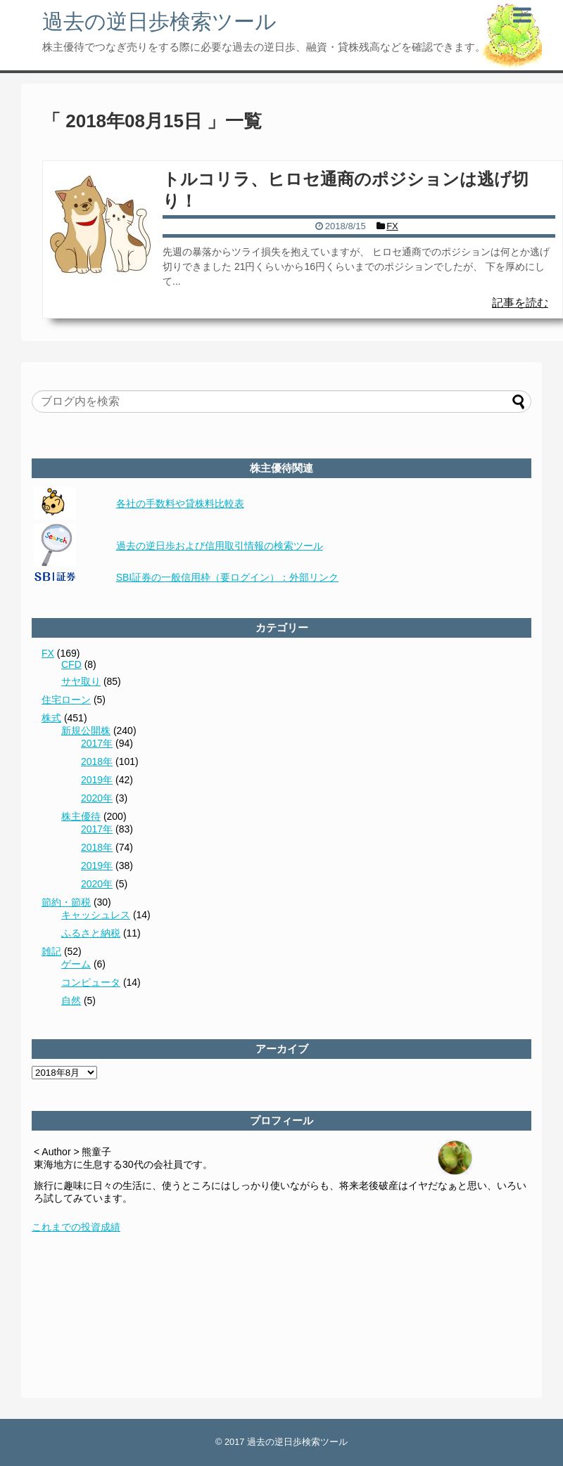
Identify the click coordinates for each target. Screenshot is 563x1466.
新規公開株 (85, 730)
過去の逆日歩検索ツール (159, 21)
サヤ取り (81, 681)
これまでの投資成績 (76, 1227)
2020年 (97, 798)
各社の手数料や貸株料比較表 (180, 503)
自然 (71, 1000)
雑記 (51, 951)
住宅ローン (66, 699)
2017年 (97, 743)
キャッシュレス (95, 914)
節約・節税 (66, 902)
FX (48, 653)
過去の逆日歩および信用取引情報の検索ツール (219, 545)
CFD (71, 664)
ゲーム (76, 964)
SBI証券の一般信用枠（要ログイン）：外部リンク (227, 577)
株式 (51, 718)
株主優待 (81, 816)
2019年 (97, 779)
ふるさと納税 (90, 933)
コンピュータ (90, 982)
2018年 (97, 761)
